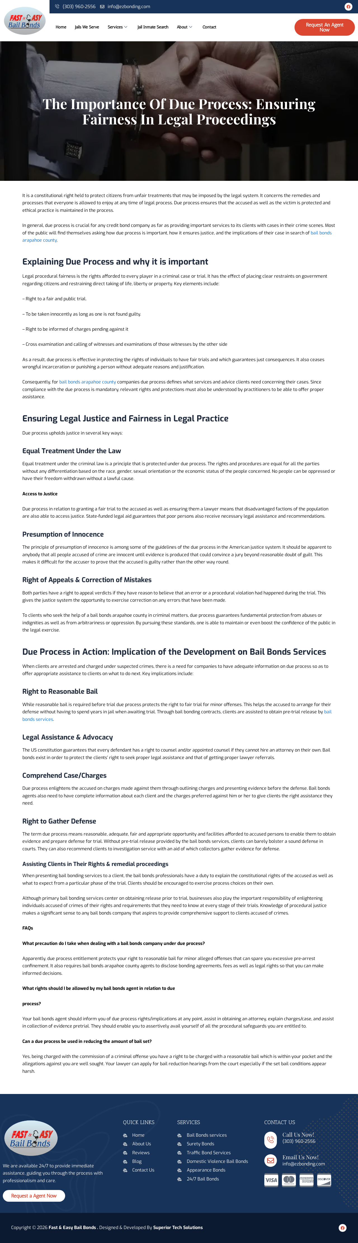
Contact (229, 27)
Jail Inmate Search (165, 27)
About (201, 27)
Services (125, 27)
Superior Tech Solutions (178, 1227)
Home (60, 27)
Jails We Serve (89, 27)
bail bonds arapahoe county (87, 382)
